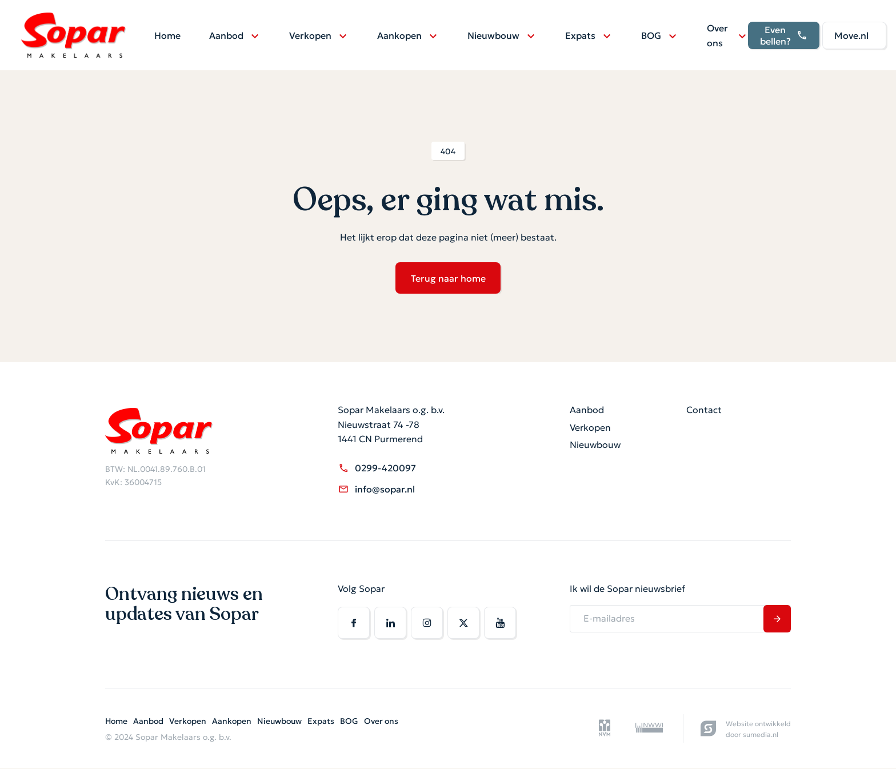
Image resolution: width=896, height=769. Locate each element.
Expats (582, 36)
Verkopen (312, 36)
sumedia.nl (760, 734)
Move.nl (853, 36)
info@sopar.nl (376, 489)
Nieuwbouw (495, 36)
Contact (704, 410)
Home (169, 36)
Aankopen (401, 36)
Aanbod (228, 36)
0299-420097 (377, 468)
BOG (653, 36)
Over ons (719, 36)
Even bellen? (785, 36)
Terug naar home (448, 278)
